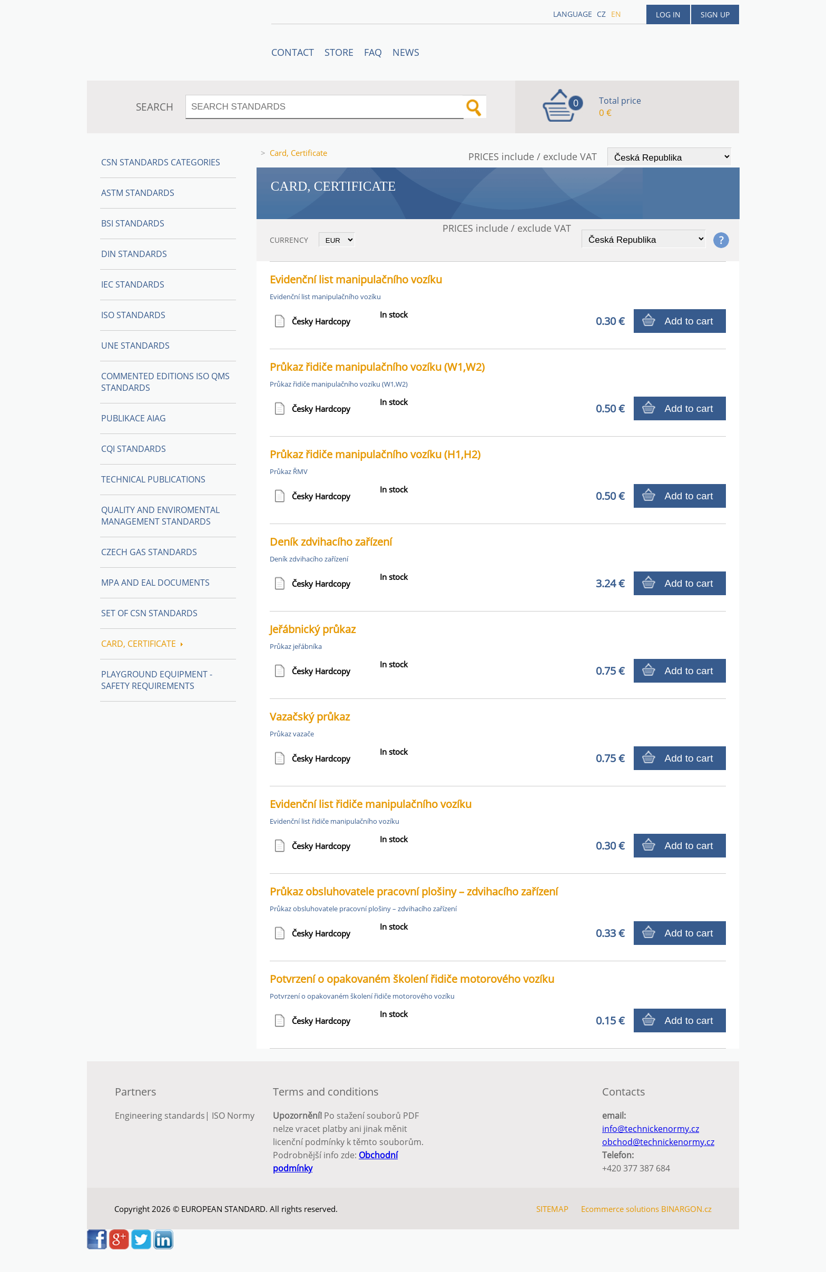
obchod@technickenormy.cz (658, 1142)
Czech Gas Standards (149, 552)
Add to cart (689, 321)
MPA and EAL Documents (155, 582)
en (616, 14)
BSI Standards (132, 223)
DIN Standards (134, 254)
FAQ (373, 52)
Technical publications (153, 479)
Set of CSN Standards (149, 613)
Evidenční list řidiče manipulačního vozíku (370, 804)
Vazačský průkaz (310, 716)
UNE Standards (135, 345)
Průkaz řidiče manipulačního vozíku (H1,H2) (375, 454)
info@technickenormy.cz (650, 1129)
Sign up (715, 14)
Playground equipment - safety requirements (156, 680)
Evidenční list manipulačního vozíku (356, 279)
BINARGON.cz (686, 1209)
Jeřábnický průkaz (313, 629)
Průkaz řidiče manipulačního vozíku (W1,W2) (377, 367)
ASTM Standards (137, 193)
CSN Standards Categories (160, 162)
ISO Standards (133, 315)
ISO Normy (233, 1115)
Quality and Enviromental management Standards (160, 515)
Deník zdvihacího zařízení (331, 542)
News (405, 52)
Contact (292, 52)
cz (601, 14)
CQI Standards (133, 449)
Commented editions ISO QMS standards (165, 381)
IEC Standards (132, 284)
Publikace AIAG (133, 418)
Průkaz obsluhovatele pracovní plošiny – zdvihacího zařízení (414, 891)
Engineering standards (160, 1115)
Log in (668, 14)
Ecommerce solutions (620, 1209)
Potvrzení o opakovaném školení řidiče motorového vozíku (412, 979)
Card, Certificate (142, 643)
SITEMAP (552, 1209)
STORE (338, 52)
